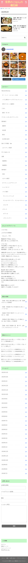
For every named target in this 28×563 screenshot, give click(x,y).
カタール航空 (5, 178)
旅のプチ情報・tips (7, 143)
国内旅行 (4, 121)
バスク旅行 (5, 191)
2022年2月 (4, 381)
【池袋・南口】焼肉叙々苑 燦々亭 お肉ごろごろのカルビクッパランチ (13, 326)
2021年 (6, 8)
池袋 (3, 156)
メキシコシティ (7, 218)
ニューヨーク (5, 187)
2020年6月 (4, 425)
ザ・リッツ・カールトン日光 (10, 95)
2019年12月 (5, 451)
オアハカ (5, 213)
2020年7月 (4, 420)
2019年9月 (4, 464)
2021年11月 (5, 390)
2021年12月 (5, 385)
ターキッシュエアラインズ (9, 182)
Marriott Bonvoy (6, 90)
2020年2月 (4, 442)
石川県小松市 (5, 139)
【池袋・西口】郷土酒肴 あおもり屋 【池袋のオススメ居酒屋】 (13, 301)
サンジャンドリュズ (8, 196)
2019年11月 (5, 455)
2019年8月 (4, 469)
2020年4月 (4, 433)
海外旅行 (4, 169)
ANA (3, 174)
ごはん (3, 108)
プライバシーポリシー (21, 558)
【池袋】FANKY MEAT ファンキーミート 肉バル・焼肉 (13, 314)
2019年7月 (4, 473)
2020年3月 (4, 438)
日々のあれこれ (6, 152)
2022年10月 (5, 376)
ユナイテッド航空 (7, 147)
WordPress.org (5, 550)
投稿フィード (4, 546)
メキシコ (4, 209)
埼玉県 (4, 130)
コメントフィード (6, 548)
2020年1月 (4, 447)
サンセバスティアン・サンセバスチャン (14, 200)
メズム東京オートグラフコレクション (12, 99)
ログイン (3, 544)
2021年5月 (4, 407)
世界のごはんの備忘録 (14, 3)
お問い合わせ (12, 558)
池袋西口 (4, 165)
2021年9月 (4, 398)
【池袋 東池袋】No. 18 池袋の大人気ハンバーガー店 (13, 307)
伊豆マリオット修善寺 (8, 104)
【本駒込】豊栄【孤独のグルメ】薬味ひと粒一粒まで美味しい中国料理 (13, 320)
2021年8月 (4, 403)
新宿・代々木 (5, 112)
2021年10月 (5, 394)
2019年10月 (5, 460)
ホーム (3, 558)
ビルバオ (5, 204)
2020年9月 (4, 412)
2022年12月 (5, 372)
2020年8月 (4, 416)
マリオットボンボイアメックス (10, 117)
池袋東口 (4, 161)
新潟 (3, 134)
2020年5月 (4, 429)
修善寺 (4, 125)
